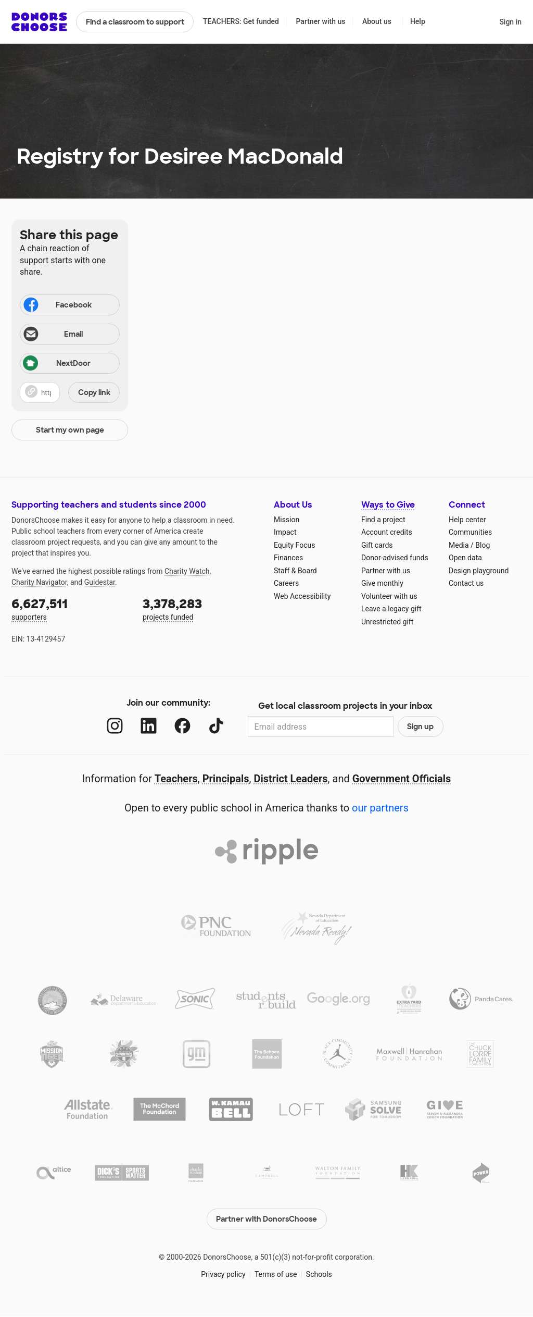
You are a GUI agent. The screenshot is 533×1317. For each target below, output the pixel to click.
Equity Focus (294, 545)
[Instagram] (115, 726)
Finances (288, 557)
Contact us (466, 583)
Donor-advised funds (394, 557)
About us (376, 21)
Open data (465, 557)
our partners (380, 808)
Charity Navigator (39, 582)
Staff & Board (295, 571)
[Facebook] (182, 726)
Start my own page (70, 430)
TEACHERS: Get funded (241, 21)
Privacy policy (223, 1274)
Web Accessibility (302, 596)
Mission (286, 519)
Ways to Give (388, 504)
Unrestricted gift (387, 622)
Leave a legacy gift (391, 609)
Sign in (510, 22)
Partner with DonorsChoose (266, 1219)
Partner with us (321, 21)
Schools (319, 1274)
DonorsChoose (39, 22)
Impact (285, 532)
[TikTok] (216, 726)
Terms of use (276, 1274)
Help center (467, 519)
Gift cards (377, 545)
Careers (286, 583)
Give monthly (382, 583)
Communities (470, 532)
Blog (482, 545)
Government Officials (401, 778)
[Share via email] (70, 334)
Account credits (386, 532)
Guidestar (99, 582)
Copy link (94, 392)
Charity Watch (187, 571)
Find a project (383, 519)
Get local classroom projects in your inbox (345, 705)
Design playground (479, 571)
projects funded (201, 608)
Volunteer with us (389, 596)
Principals (225, 778)
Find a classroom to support (135, 22)
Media (459, 545)
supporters (69, 608)
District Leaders (291, 778)
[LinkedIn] (148, 726)
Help (417, 21)
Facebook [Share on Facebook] (57, 306)
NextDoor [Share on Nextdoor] (57, 364)
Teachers (176, 778)
